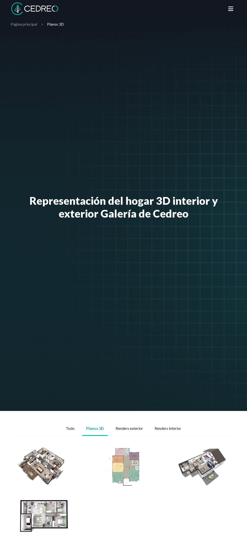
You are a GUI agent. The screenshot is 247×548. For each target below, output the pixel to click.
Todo (70, 428)
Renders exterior (129, 428)
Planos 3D (95, 428)
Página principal (24, 24)
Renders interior (168, 428)
